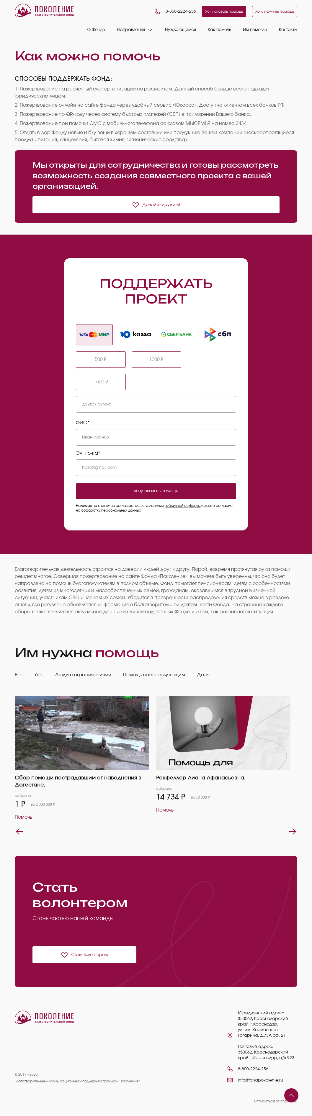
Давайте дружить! (156, 204)
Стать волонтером (84, 954)
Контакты (288, 30)
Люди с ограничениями (83, 674)
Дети (203, 674)
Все (19, 674)
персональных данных (121, 510)
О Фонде (96, 30)
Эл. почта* (88, 453)
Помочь (23, 817)
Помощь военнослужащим (154, 674)
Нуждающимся (180, 30)
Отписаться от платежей (275, 1101)
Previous (19, 831)
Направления (131, 30)
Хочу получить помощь (274, 11)
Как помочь (219, 30)
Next (292, 831)
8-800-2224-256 (175, 11)
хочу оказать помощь (156, 491)
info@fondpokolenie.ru (260, 1080)
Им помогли (255, 30)
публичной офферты (182, 505)
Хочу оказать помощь (224, 11)
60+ (39, 674)
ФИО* (82, 423)
